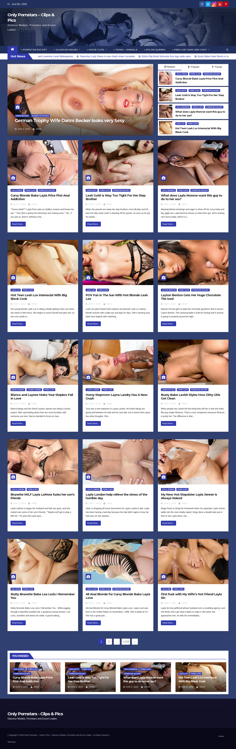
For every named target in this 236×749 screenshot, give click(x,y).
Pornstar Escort (212, 74)
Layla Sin (166, 589)
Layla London (93, 489)
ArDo (37, 129)
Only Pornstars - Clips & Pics (35, 713)
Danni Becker (22, 116)
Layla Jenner (168, 489)
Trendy (217, 67)
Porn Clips (195, 74)
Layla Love (92, 589)
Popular (193, 67)
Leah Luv (180, 124)
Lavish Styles (168, 390)
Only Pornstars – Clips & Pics (37, 735)
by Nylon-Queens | (101, 735)
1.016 (126, 641)
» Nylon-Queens (154, 49)
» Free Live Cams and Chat (191, 49)
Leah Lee (91, 290)
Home (221, 736)
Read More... (18, 224)
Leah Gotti (181, 90)
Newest (169, 67)
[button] (227, 49)
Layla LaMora (18, 489)
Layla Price (181, 74)
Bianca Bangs (17, 390)
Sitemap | (12, 742)
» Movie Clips (97, 49)
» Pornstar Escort (34, 49)
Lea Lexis (15, 589)
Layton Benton (169, 290)
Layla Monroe (182, 107)
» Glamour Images (67, 49)
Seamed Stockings (40, 116)
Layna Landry (93, 390)
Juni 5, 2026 (23, 129)
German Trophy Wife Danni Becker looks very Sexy (69, 120)
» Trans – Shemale (125, 49)
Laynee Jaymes (34, 390)
